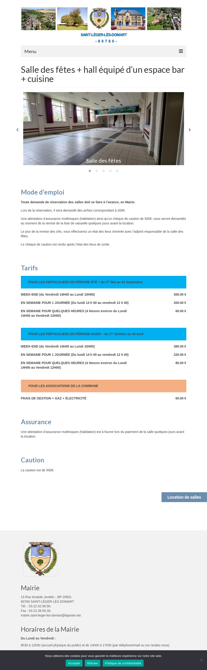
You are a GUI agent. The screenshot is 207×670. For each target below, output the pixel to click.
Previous (17, 129)
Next (189, 129)
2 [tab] (96, 171)
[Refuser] (201, 660)
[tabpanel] (103, 128)
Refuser (92, 663)
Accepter (74, 663)
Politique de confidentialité (123, 663)
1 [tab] (90, 171)
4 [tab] (110, 171)
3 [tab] (103, 171)
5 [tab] (117, 171)
